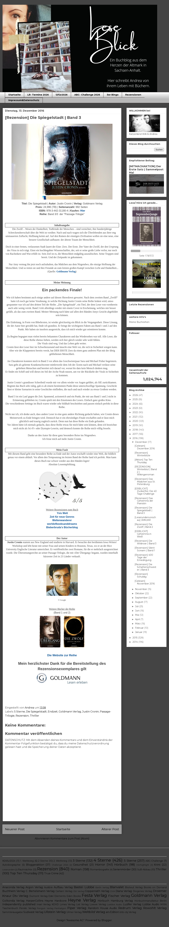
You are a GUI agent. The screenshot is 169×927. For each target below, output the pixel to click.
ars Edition (112, 912)
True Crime (51, 873)
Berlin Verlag (102, 887)
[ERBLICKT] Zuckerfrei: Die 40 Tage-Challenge (146, 491)
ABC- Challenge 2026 (87, 94)
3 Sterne (79, 860)
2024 (136, 403)
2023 (136, 408)
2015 (135, 637)
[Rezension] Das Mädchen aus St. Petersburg (145, 482)
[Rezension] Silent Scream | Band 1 (145, 549)
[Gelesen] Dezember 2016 (145, 447)
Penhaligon (60, 908)
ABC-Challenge (154, 860)
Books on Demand (155, 887)
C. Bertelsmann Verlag (40, 891)
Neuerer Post (15, 829)
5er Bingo (113, 94)
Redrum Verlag (130, 908)
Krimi (157, 864)
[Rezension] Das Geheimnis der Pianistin (144, 501)
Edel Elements (57, 896)
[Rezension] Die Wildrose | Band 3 (145, 542)
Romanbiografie (99, 869)
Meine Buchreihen (139, 322)
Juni (137, 610)
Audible (48, 887)
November (141, 589)
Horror (100, 864)
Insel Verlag (43, 904)
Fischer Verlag (119, 896)
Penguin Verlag (45, 908)
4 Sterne (102, 860)
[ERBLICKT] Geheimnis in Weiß (143, 534)
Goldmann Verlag (70, 711)
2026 (136, 395)
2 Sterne (43, 860)
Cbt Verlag (78, 891)
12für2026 (62, 94)
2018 (136, 429)
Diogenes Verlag (142, 891)
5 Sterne (19, 711)
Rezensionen (133, 94)
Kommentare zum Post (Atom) (69, 838)
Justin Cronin (90, 711)
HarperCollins (34, 900)
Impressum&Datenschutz (23, 100)
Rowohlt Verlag (155, 908)
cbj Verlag (130, 912)
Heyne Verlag (82, 900)
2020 (136, 421)
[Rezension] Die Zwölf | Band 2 (144, 525)
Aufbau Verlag (63, 887)
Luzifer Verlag (132, 904)
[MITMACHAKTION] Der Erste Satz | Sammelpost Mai (146, 169)
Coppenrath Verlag (97, 891)
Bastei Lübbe (84, 887)
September (141, 597)
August (139, 602)
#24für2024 (8, 860)
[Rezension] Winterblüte (142, 454)
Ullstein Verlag (55, 912)
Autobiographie (11, 864)
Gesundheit (80, 864)
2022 (136, 412)
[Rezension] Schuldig (141, 575)
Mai (137, 614)
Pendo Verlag (27, 908)
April (137, 619)
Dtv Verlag (20, 896)
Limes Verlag (67, 904)
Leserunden (8, 869)
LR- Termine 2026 (38, 94)
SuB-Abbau (144, 869)
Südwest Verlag (33, 912)
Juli (137, 606)
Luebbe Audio (114, 904)
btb (122, 912)
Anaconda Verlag (13, 887)
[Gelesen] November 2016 (145, 582)
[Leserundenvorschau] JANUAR (145, 518)
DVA (112, 891)
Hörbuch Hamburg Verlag (115, 900)
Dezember (141, 442)
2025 (135, 399)
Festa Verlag (94, 895)
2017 (135, 434)
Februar (139, 627)
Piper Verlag (76, 908)
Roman (76, 869)
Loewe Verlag (98, 904)
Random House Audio (102, 908)
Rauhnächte (25, 869)
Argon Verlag (34, 887)
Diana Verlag (124, 891)
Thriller (34, 715)
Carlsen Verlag (64, 891)
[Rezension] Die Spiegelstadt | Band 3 (143, 510)
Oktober (140, 593)
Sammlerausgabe (12, 912)
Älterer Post (110, 829)
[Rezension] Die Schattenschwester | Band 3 (145, 567)
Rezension (22, 715)
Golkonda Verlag (13, 900)
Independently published (19, 904)
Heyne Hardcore (55, 900)
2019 (135, 425)
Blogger (106, 920)
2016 (135, 438)
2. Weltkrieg (60, 860)
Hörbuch (121, 864)
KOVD (55, 904)
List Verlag (82, 904)
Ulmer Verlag (74, 912)
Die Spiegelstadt (36, 711)
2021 (135, 416)
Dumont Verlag (38, 896)
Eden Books (74, 896)
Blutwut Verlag (133, 887)
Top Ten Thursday (23, 873)
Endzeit (53, 711)
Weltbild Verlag (93, 912)
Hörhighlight (142, 865)
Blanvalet (117, 887)
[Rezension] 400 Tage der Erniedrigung (144, 557)
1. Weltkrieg (27, 860)
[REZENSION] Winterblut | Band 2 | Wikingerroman (146, 470)
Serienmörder (122, 869)
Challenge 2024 (60, 865)
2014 (135, 641)
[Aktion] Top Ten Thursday (143, 461)
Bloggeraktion (35, 864)
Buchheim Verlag (13, 891)
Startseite (14, 94)
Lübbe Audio (150, 904)
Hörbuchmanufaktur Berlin (150, 900)
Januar (139, 632)
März (138, 623)
